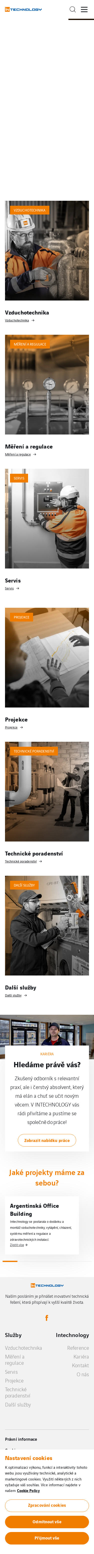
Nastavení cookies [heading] (28, 1457)
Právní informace (21, 1439)
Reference (78, 1347)
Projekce (14, 1380)
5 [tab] (69, 1261)
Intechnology (72, 1334)
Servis (11, 1371)
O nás (83, 1374)
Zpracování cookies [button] (47, 1505)
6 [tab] (84, 1261)
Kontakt (80, 1365)
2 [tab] (24, 1261)
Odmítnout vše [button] (47, 1521)
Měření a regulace (15, 1359)
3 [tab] (39, 1261)
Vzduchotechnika (23, 1347)
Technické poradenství (17, 1392)
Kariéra (81, 1356)
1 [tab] (10, 1261)
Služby (13, 1334)
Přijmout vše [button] (47, 1537)
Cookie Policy (28, 1490)
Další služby (18, 1404)
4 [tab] (54, 1261)
